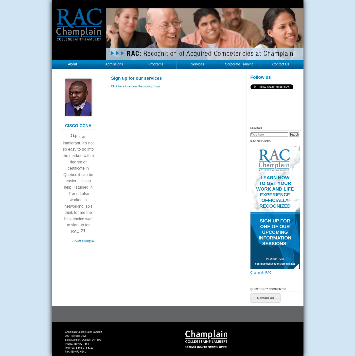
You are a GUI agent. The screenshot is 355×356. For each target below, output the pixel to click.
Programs (155, 64)
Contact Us (280, 64)
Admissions (114, 64)
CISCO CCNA (78, 125)
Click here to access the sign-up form (135, 86)
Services (197, 64)
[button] (265, 298)
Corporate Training (239, 64)
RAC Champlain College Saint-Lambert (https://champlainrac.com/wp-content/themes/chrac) (79, 28)
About (72, 64)
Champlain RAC (261, 272)
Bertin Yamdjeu (83, 241)
